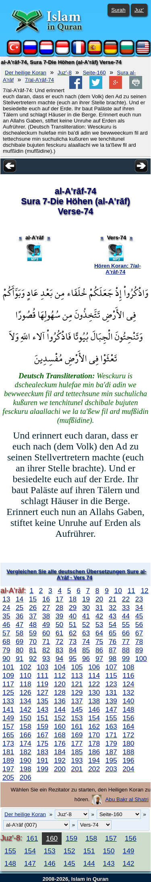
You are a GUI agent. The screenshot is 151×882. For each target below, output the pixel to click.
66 (126, 633)
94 (59, 658)
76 (112, 641)
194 (94, 760)
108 (128, 667)
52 (86, 624)
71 (46, 641)
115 (111, 675)
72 (59, 641)
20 (99, 599)
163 (111, 726)
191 (42, 760)
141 (8, 709)
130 (94, 692)
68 (6, 641)
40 (73, 616)
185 (77, 752)
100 (141, 658)
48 (33, 624)
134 (25, 701)
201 (77, 769)
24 (6, 607)
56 (139, 624)
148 (128, 709)
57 (6, 633)
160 (60, 726)
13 (6, 599)
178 (94, 743)
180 (128, 743)
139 (111, 701)
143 (42, 709)
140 (128, 701)
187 (111, 752)
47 (19, 624)
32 (112, 607)
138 (94, 701)
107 (111, 667)
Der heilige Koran (25, 73)
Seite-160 (94, 73)
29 (73, 607)
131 (111, 692)
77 (126, 641)
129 (77, 692)
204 (128, 769)
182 (25, 752)
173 (8, 743)
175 (42, 743)
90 (6, 658)
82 (46, 650)
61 (59, 633)
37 (33, 616)
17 (59, 599)
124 (128, 684)
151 (42, 718)
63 (86, 633)
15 (33, 599)
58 (19, 633)
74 (86, 641)
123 (111, 684)
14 (19, 599)
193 (77, 760)
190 (25, 760)
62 (73, 633)
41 (86, 616)
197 (8, 769)
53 (99, 624)
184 (60, 752)
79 (6, 650)
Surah (118, 10)
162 (94, 726)
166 (25, 735)
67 (139, 633)
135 (42, 701)
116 (128, 675)
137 (77, 701)
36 (19, 616)
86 (99, 650)
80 (19, 650)
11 (131, 591)
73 (73, 641)
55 (126, 624)
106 (94, 667)
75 (99, 641)
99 (126, 658)
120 (60, 684)
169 (77, 735)
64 (99, 633)
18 (73, 599)
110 (25, 675)
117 (8, 684)
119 (42, 684)
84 (73, 650)
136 (60, 701)
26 (33, 607)
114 (94, 675)
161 (77, 726)
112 (60, 675)
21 (112, 599)
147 (111, 709)
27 (46, 607)
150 (25, 718)
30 (86, 607)
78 (139, 641)
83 (59, 650)
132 (128, 692)
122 (94, 684)
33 (126, 607)
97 (99, 658)
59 (33, 633)
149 (8, 718)
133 (8, 701)
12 (144, 591)
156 (128, 718)
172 (128, 735)
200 (60, 769)
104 (60, 667)
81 (33, 650)
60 (46, 633)
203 (111, 769)
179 (111, 743)
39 (59, 616)
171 (111, 735)
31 (99, 607)
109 (8, 675)
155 (111, 718)
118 (25, 684)
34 (139, 607)
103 (42, 667)
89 (139, 650)
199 (42, 769)
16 (46, 599)
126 (25, 692)
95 (73, 658)
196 (128, 760)
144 (60, 709)
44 (126, 616)
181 (8, 752)
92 (33, 658)
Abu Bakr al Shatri (127, 799)
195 (111, 760)
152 (60, 718)
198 (25, 769)
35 (6, 616)
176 (60, 743)
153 (77, 718)
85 (86, 650)
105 (77, 667)
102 (25, 667)
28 (59, 607)
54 (112, 624)
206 (25, 777)
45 (139, 616)
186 (94, 752)
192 (60, 760)
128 (60, 692)
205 (8, 777)
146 (94, 709)
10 (118, 591)
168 (60, 735)
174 (25, 743)
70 (33, 641)
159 (42, 726)
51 (73, 624)
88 (126, 650)
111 (42, 675)
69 (19, 641)
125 (8, 692)
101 (8, 667)
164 (128, 726)
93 (46, 658)
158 (25, 726)
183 (42, 752)
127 (42, 692)
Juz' (139, 10)
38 (46, 616)
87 (112, 650)
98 (112, 658)
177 (77, 743)
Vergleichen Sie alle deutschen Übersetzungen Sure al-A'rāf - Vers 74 (76, 574)
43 (112, 616)
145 (77, 709)
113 (77, 675)
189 (8, 760)
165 (8, 735)
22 (126, 599)
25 (19, 607)
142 (25, 709)
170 (94, 735)
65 (112, 633)
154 (94, 718)
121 (77, 684)
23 (139, 599)
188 (128, 752)
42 (99, 616)
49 (46, 624)
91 (19, 658)
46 (6, 624)
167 (42, 735)
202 (94, 769)
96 (86, 658)
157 (8, 726)
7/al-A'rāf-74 (39, 80)
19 (86, 599)
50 (59, 624)
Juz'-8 (65, 73)
